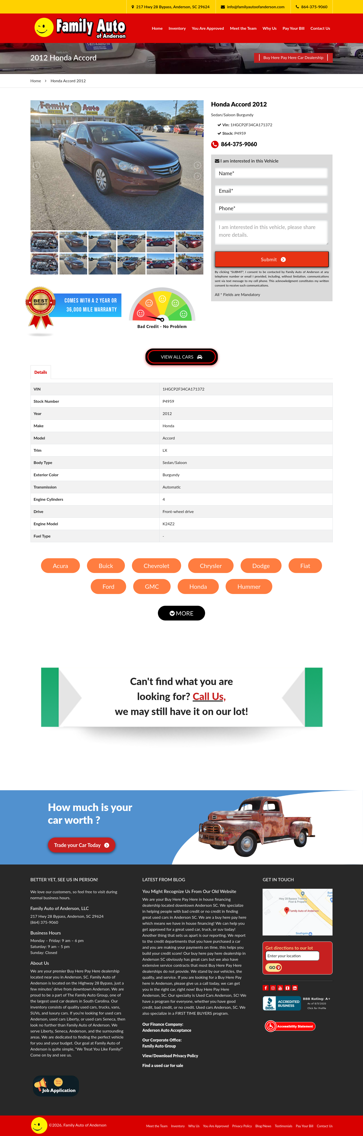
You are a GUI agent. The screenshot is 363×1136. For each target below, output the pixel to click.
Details (40, 372)
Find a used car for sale (162, 1065)
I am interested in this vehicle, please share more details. (272, 232)
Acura (60, 565)
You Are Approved (208, 28)
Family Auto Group (159, 1046)
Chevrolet (156, 565)
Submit (273, 259)
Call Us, (209, 696)
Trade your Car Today (81, 845)
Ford (108, 586)
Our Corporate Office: (162, 1040)
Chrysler (211, 565)
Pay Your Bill (294, 28)
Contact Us (320, 28)
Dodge (261, 565)
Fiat (305, 565)
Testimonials (283, 1126)
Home (157, 28)
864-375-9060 (314, 6)
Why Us (270, 28)
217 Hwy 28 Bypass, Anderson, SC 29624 (172, 6)
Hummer (248, 586)
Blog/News (263, 1126)
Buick (106, 565)
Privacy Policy (242, 1126)
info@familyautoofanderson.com (256, 6)
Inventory (177, 28)
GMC (152, 586)
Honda (198, 586)
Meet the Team (243, 28)
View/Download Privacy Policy (170, 1055)
